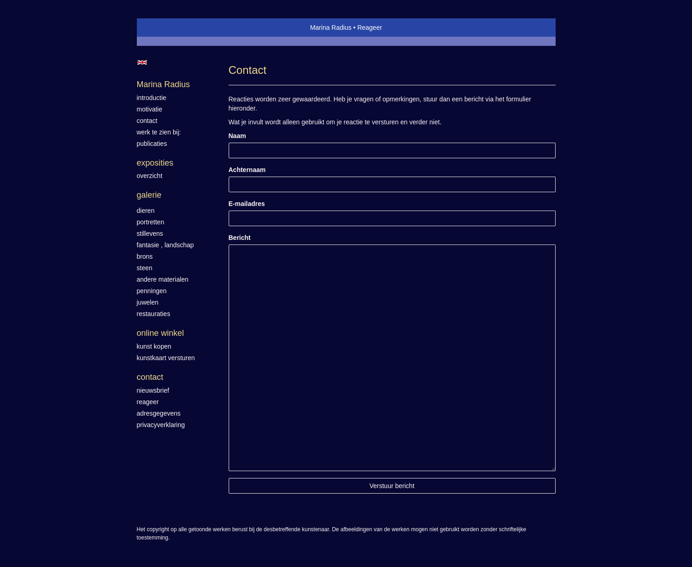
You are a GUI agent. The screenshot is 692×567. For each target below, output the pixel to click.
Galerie (149, 195)
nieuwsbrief (153, 390)
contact (147, 120)
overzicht (150, 175)
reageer (148, 402)
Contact (150, 377)
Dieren (146, 210)
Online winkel (160, 333)
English (142, 62)
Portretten (150, 222)
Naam (237, 135)
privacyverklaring (161, 424)
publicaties (152, 143)
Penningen (152, 291)
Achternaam (247, 169)
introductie (152, 97)
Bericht (240, 237)
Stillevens (150, 233)
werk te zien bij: (159, 132)
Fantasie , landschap (165, 245)
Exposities (155, 162)
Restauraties (153, 313)
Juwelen (147, 302)
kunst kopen (154, 346)
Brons (145, 256)
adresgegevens (159, 413)
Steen (144, 268)
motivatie (150, 109)
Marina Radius (330, 27)
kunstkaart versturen (166, 357)
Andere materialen (163, 279)
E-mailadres (247, 203)
